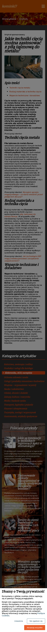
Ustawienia (18, 621)
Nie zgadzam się (36, 621)
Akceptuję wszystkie (34, 628)
